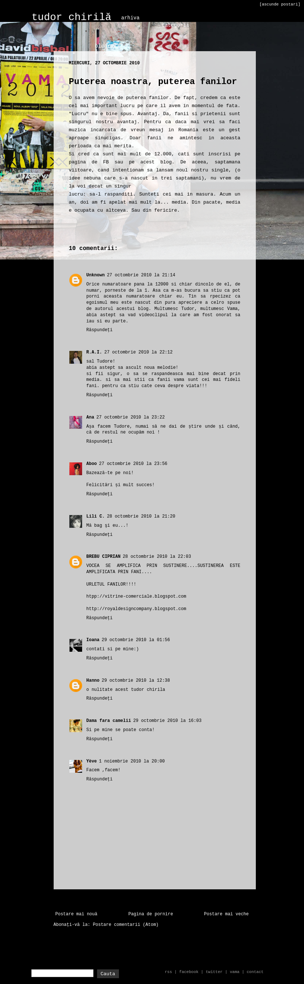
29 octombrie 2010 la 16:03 (167, 720)
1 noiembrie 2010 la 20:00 (132, 761)
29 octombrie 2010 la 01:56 (136, 640)
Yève (91, 761)
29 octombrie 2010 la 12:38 (136, 680)
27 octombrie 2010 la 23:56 (133, 463)
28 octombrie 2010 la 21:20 (141, 516)
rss (168, 972)
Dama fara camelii (108, 720)
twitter (214, 972)
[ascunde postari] (279, 4)
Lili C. (95, 516)
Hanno (93, 680)
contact (255, 972)
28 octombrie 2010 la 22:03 (157, 556)
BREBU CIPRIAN (103, 556)
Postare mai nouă (76, 914)
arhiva (130, 18)
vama (234, 972)
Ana (90, 417)
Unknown (95, 275)
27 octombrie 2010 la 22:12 (138, 352)
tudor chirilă (71, 17)
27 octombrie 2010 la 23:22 (130, 417)
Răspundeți (99, 330)
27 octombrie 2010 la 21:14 (141, 275)
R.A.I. (94, 352)
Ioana (93, 640)
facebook (189, 972)
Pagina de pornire (150, 914)
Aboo (91, 463)
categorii (175, 25)
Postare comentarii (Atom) (126, 924)
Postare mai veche (226, 914)
